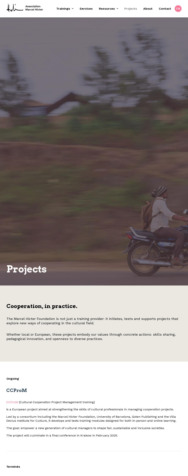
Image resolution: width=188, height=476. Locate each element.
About (148, 8)
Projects (130, 8)
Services (86, 8)
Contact (165, 8)
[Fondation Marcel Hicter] (25, 8)
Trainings (64, 8)
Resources (108, 8)
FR (178, 8)
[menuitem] (66, 8)
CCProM (8, 359)
